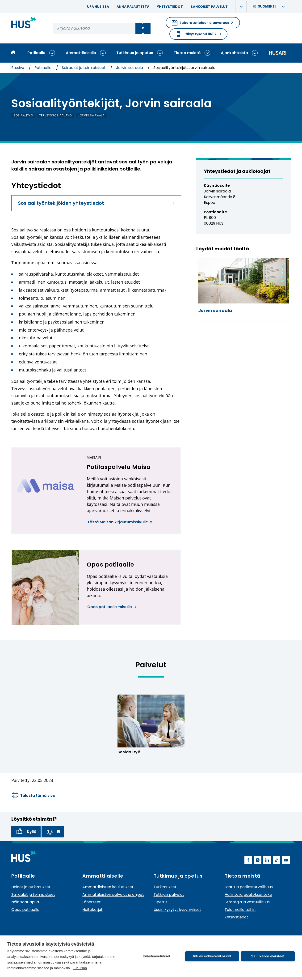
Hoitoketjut (92, 909)
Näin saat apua (25, 902)
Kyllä (26, 832)
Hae (143, 28)
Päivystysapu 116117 (198, 34)
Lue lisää (80, 968)
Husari (277, 53)
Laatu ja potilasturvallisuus (249, 887)
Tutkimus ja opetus (134, 52)
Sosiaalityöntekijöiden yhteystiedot (96, 203)
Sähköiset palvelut (209, 6)
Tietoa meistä (187, 52)
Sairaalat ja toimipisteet (84, 67)
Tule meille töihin (240, 909)
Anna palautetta (133, 6)
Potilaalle (36, 52)
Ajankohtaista (234, 52)
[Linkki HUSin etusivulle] (23, 23)
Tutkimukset (165, 887)
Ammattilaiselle (81, 52)
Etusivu (18, 67)
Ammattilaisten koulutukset (108, 887)
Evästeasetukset (156, 956)
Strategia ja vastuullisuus (247, 902)
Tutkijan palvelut (169, 894)
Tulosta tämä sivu (33, 796)
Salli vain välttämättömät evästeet (212, 956)
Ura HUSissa (98, 6)
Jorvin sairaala (130, 67)
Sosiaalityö (128, 752)
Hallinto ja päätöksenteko (248, 894)
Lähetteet (91, 902)
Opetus (160, 902)
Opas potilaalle (25, 909)
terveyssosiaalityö (55, 115)
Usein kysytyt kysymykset (177, 909)
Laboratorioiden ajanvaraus (203, 24)
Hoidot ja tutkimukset (30, 887)
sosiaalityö (23, 115)
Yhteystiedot (170, 6)
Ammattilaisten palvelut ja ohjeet (113, 894)
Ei (53, 832)
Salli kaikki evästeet (268, 956)
